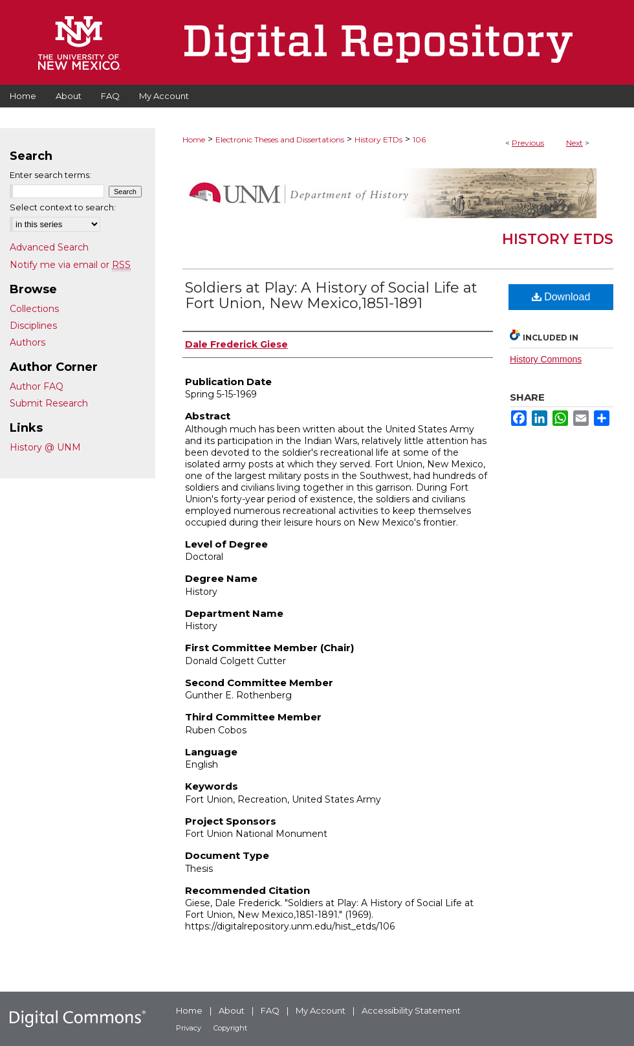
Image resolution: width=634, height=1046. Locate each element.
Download (561, 296)
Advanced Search (49, 247)
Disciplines (33, 325)
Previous (528, 143)
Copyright (230, 1027)
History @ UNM (45, 447)
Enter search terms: (50, 175)
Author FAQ (36, 386)
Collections (34, 309)
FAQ (270, 1010)
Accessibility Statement (411, 1010)
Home (193, 139)
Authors (27, 342)
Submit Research (49, 403)
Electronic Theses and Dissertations (279, 139)
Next (574, 143)
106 (419, 139)
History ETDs (378, 139)
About (232, 1010)
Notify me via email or (70, 265)
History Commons (546, 359)
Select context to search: (63, 207)
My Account (320, 1010)
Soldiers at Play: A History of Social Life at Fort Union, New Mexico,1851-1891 (331, 295)
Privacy (188, 1027)
